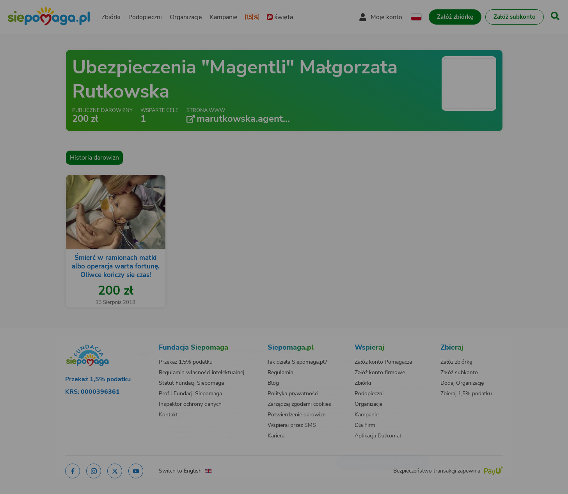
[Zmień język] (112, 339)
